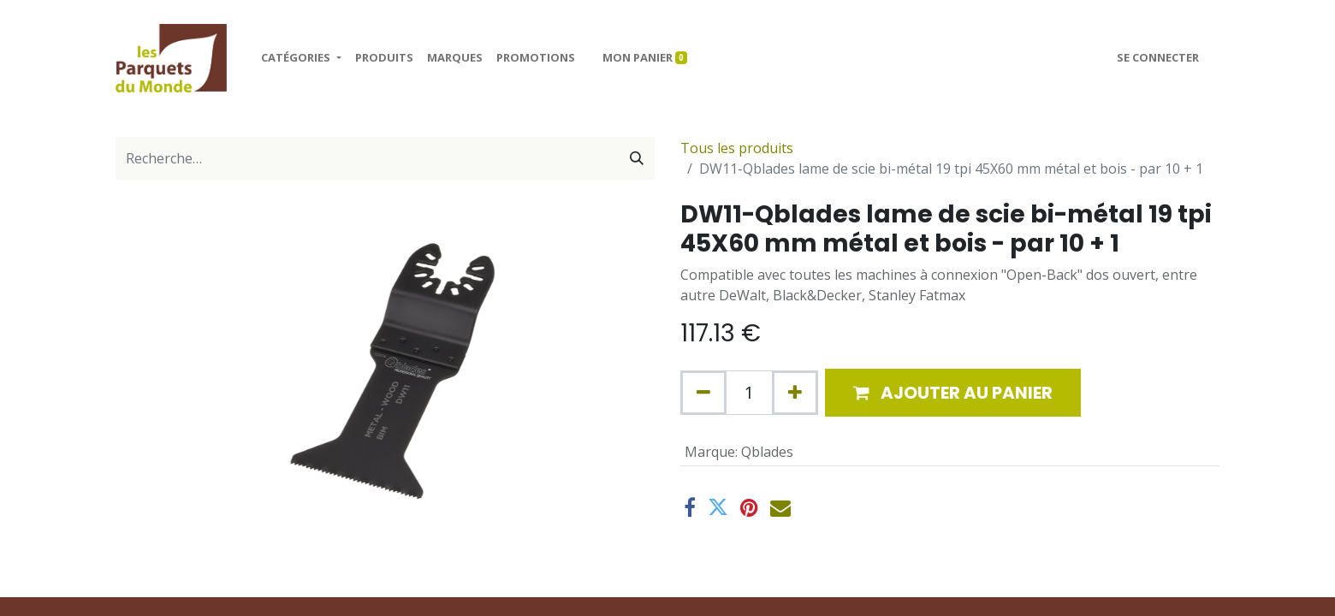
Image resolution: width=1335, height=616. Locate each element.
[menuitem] (384, 58)
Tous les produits (736, 148)
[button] (953, 393)
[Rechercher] (637, 158)
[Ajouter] (795, 392)
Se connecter (1158, 57)
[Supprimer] (703, 392)
